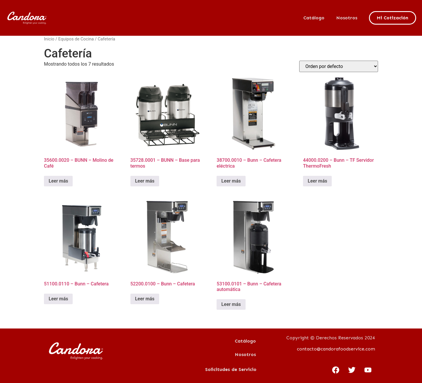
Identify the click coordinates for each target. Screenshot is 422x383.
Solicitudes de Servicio (230, 369)
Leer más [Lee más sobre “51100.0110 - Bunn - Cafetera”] (58, 299)
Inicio (49, 39)
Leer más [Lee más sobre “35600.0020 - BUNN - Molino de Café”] (58, 181)
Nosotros (346, 18)
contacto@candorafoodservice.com (336, 349)
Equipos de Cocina (76, 39)
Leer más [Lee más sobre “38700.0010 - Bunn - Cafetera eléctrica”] (231, 181)
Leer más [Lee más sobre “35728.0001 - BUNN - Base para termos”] (144, 181)
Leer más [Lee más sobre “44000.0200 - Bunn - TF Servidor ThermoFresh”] (317, 181)
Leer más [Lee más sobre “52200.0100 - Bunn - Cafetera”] (144, 299)
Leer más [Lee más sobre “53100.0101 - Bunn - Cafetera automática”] (231, 304)
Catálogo (313, 18)
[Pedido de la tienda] (338, 66)
